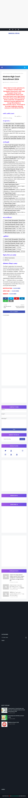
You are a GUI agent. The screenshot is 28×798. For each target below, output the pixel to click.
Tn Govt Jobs (14, 637)
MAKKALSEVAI (6, 82)
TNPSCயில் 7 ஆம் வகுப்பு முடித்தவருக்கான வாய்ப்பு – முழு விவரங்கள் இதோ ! (17, 594)
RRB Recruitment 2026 (13, 722)
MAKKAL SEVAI (14, 33)
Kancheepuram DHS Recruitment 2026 (16, 716)
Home (4, 73)
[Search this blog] (11, 439)
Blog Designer (15, 796)
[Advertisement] (14, 14)
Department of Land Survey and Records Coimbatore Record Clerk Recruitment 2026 (16, 710)
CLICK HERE (16, 288)
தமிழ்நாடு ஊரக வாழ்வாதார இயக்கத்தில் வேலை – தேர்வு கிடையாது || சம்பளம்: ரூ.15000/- (17, 586)
